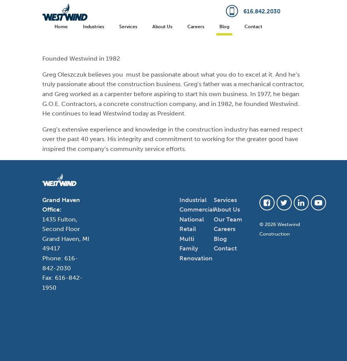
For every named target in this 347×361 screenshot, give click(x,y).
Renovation (196, 258)
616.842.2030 (253, 11)
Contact (253, 26)
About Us (162, 26)
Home (61, 26)
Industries (93, 26)
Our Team (228, 219)
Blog (224, 26)
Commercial (197, 209)
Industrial (193, 200)
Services (128, 26)
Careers (195, 26)
